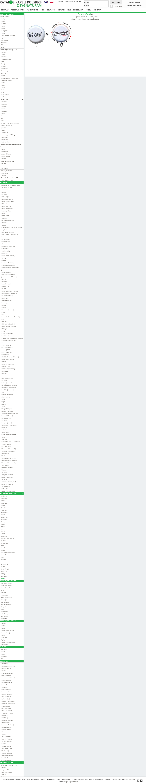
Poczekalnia (78, 10)
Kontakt (97, 10)
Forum (60, 2)
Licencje (11, 647)
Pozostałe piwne (17, 10)
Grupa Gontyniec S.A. (11, 161)
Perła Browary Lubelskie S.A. (11, 123)
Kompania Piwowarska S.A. (11, 78)
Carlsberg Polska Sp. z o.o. (11, 50)
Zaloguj (116, 2)
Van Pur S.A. (11, 99)
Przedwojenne (32, 10)
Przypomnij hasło (134, 5)
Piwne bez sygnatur (73, 2)
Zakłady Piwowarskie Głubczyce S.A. (11, 146)
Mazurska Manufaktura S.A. (11, 178)
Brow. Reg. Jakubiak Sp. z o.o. (11, 135)
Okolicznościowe (11, 762)
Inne (69, 10)
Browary (4, 10)
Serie (43, 10)
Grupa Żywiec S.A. (11, 16)
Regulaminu (130, 779)
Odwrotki (51, 10)
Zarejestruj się (134, 2)
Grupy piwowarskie (11, 14)
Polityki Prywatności (70, 782)
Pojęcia (88, 10)
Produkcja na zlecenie (11, 581)
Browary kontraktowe (11, 493)
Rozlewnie (11, 661)
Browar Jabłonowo (11, 171)
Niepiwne (61, 10)
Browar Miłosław (11, 154)
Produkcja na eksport (11, 621)
